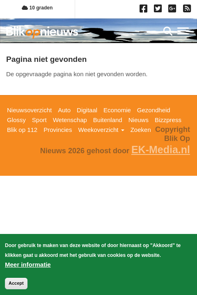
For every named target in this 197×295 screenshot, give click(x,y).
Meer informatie (28, 266)
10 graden (37, 8)
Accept (16, 284)
